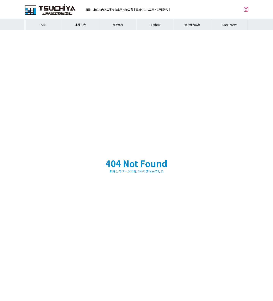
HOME (43, 25)
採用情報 (155, 25)
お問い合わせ (230, 25)
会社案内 (117, 25)
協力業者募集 (192, 25)
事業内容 (80, 25)
